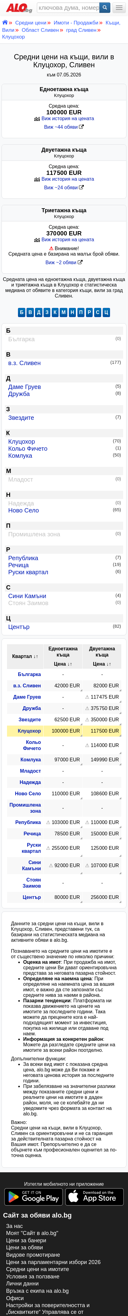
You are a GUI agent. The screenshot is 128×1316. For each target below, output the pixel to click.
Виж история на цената (64, 118)
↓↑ (35, 656)
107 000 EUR (105, 865)
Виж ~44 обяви (64, 127)
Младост (30, 771)
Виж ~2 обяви (64, 262)
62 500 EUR (67, 719)
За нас (14, 1226)
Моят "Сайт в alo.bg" (32, 1233)
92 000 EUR (67, 865)
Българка (29, 674)
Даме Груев (63, 386)
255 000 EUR (66, 848)
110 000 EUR (66, 793)
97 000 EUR (67, 759)
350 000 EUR (105, 719)
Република (63, 558)
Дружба (63, 393)
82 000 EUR (106, 685)
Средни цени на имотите (37, 1269)
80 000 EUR (67, 897)
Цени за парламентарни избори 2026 (53, 1262)
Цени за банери (26, 1240)
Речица (63, 565)
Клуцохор (63, 441)
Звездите (63, 417)
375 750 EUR (105, 708)
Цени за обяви (24, 1247)
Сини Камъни (63, 596)
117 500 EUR (105, 731)
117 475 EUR (105, 697)
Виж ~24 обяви (64, 187)
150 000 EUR (105, 833)
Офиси (15, 1298)
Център (63, 626)
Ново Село (63, 510)
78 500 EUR (67, 833)
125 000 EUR (105, 848)
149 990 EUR (105, 759)
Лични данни (22, 1284)
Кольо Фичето (63, 448)
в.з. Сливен (63, 363)
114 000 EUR (105, 745)
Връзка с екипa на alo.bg (37, 1291)
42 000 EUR (67, 685)
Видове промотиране (33, 1255)
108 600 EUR (105, 793)
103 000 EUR (66, 822)
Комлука (63, 455)
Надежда (30, 782)
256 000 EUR (105, 897)
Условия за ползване (32, 1276)
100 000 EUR (66, 731)
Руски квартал (63, 572)
